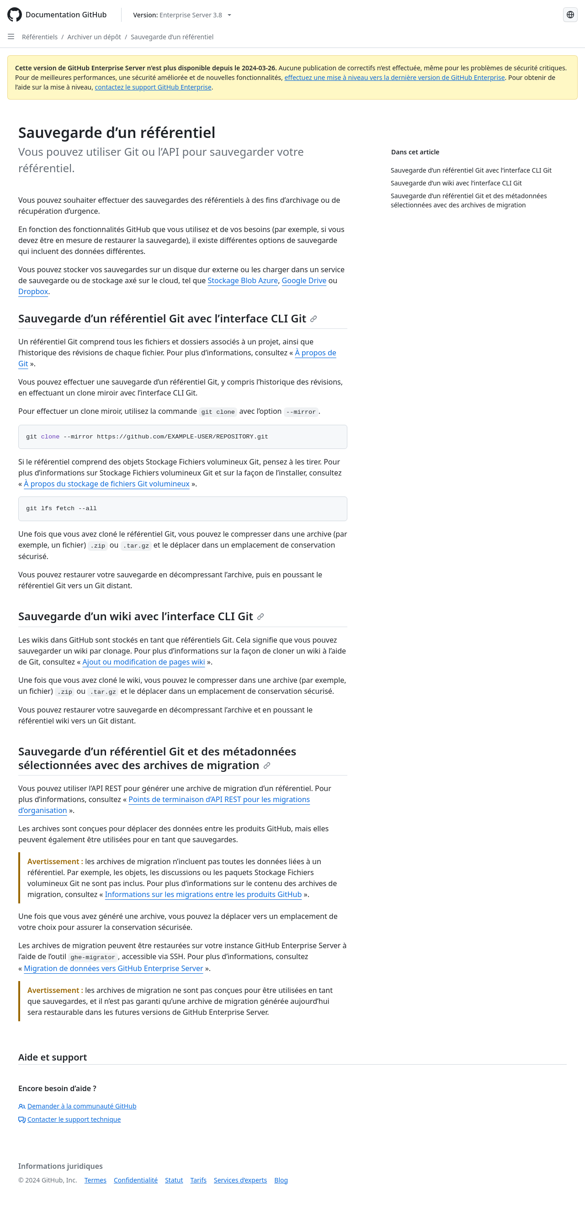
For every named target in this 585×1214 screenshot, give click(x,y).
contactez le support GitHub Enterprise (153, 87)
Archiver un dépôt (94, 36)
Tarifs (199, 1180)
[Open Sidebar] (11, 36)
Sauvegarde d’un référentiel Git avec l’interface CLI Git (167, 318)
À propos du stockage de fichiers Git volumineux (106, 484)
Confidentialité (136, 1180)
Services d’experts (240, 1180)
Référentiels (40, 36)
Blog (281, 1180)
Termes (95, 1180)
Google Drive (304, 280)
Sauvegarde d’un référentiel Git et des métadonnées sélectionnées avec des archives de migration (157, 758)
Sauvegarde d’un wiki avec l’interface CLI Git (141, 615)
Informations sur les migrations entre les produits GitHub (203, 894)
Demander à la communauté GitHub (77, 1106)
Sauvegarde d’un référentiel (172, 36)
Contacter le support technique (69, 1119)
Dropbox (33, 291)
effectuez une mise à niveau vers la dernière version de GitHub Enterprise (394, 77)
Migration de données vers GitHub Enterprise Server (113, 968)
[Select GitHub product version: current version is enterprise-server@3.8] (182, 15)
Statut (174, 1180)
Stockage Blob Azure (243, 280)
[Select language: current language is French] (570, 14)
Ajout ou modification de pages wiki (144, 662)
